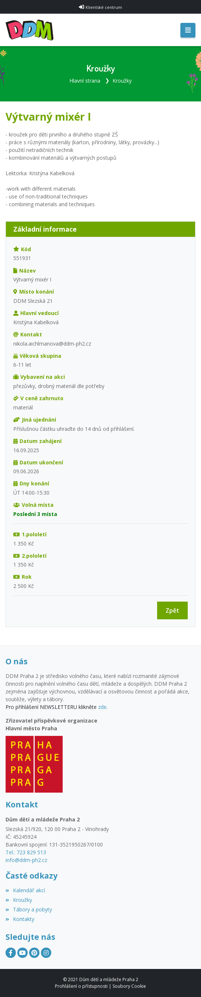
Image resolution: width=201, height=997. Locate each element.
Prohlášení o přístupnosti (81, 986)
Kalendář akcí (25, 890)
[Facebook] (11, 953)
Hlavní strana (84, 80)
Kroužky (122, 80)
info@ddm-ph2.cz (26, 859)
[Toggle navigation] (187, 30)
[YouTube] (22, 953)
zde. (103, 706)
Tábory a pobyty (29, 909)
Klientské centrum (104, 7)
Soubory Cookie (129, 986)
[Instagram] (46, 953)
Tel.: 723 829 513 (26, 852)
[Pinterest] (34, 953)
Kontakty (20, 918)
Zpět (172, 610)
